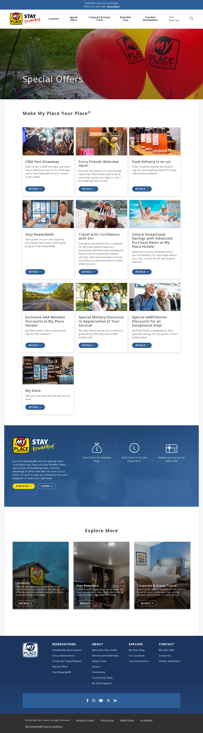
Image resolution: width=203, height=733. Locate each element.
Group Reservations (63, 655)
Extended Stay (125, 18)
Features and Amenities (105, 655)
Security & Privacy (85, 720)
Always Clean (99, 661)
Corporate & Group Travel (99, 18)
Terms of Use (107, 720)
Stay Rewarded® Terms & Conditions (43, 726)
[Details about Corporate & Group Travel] (147, 603)
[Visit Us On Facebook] (87, 700)
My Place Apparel (101, 683)
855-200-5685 (166, 650)
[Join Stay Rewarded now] (24, 486)
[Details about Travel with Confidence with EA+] (88, 271)
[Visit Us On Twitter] (108, 700)
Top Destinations (138, 661)
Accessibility (147, 720)
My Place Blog (137, 650)
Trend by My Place (102, 677)
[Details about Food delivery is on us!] (142, 189)
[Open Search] (191, 18)
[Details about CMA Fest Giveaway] (35, 189)
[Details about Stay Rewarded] (86, 603)
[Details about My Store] (35, 407)
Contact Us (165, 655)
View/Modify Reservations (67, 650)
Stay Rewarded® (61, 672)
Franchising (98, 672)
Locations (54, 18)
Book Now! (113, 6)
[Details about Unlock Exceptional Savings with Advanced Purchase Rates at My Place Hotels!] (142, 271)
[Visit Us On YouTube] (101, 700)
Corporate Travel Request (67, 661)
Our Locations (137, 655)
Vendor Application (169, 661)
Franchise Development (150, 18)
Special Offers (73, 18)
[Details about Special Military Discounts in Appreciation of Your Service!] (88, 345)
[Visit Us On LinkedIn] (115, 700)
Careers (96, 666)
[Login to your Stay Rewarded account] (47, 486)
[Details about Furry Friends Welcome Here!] (88, 189)
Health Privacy (127, 720)
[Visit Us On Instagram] (93, 700)
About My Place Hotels (104, 650)
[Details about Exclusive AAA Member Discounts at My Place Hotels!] (35, 345)
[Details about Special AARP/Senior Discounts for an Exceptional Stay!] (142, 345)
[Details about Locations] (25, 603)
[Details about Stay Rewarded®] (35, 271)
